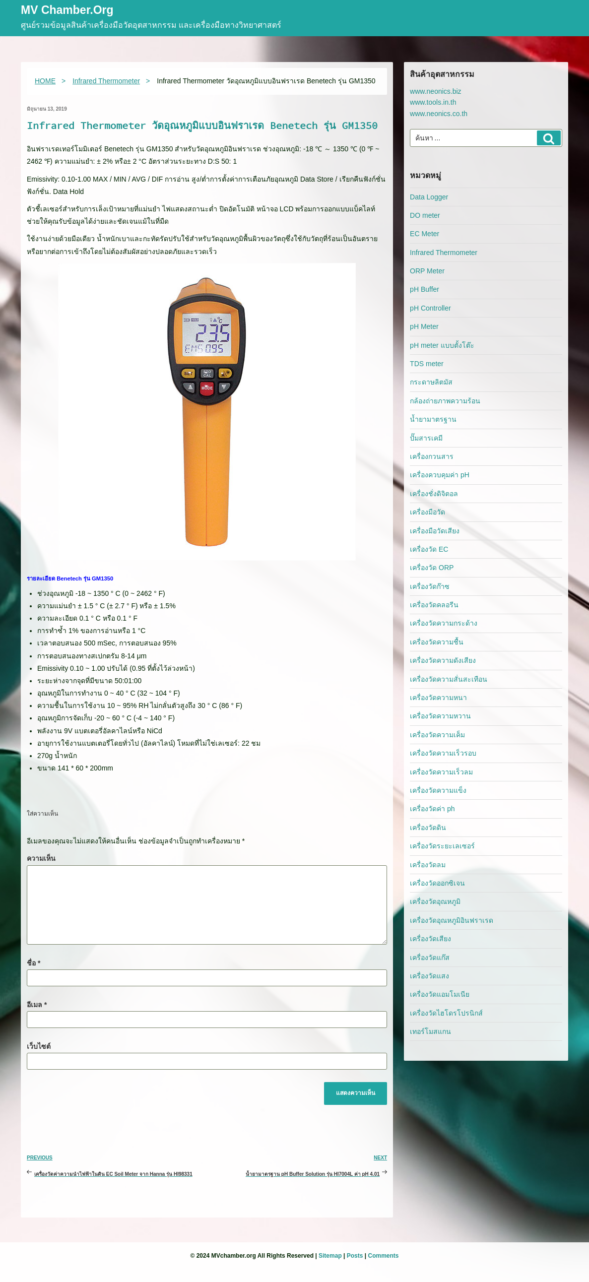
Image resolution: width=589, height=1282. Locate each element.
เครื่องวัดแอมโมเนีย (439, 994)
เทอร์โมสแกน (430, 1031)
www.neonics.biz (435, 91)
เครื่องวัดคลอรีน (434, 605)
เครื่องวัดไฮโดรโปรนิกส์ (446, 1013)
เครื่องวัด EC (429, 549)
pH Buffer (424, 289)
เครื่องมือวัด (427, 512)
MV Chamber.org (67, 10)
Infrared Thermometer (443, 252)
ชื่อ (33, 963)
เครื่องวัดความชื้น (436, 642)
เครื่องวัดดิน (428, 828)
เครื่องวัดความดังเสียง (443, 660)
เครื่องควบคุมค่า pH (439, 475)
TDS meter (427, 364)
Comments (383, 1255)
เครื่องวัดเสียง (430, 939)
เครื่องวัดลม (428, 865)
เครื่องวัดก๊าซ (430, 586)
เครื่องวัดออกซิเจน (437, 883)
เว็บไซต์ (39, 1046)
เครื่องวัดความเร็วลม (441, 772)
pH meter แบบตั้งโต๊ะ (442, 345)
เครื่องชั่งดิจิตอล (434, 494)
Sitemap (330, 1255)
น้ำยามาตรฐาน (433, 419)
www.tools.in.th (433, 102)
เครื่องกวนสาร (432, 456)
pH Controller (430, 308)
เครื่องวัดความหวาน (440, 716)
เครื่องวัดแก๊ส (430, 958)
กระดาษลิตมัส (431, 382)
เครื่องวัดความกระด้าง (443, 623)
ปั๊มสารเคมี (426, 438)
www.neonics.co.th (438, 114)
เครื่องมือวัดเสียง (434, 531)
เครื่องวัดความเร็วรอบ (443, 753)
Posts (355, 1255)
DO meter (425, 215)
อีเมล (37, 1005)
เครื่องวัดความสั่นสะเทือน (448, 679)
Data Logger (429, 197)
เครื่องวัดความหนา (438, 698)
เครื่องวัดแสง (429, 976)
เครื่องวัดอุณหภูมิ (435, 901)
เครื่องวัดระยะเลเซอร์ (442, 846)
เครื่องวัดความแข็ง (438, 790)
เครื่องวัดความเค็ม (437, 735)
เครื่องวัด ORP (432, 568)
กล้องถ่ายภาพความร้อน (445, 401)
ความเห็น (41, 858)
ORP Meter (427, 271)
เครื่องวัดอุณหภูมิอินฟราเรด (451, 920)
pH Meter (424, 326)
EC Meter (424, 234)
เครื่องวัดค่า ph (432, 809)
